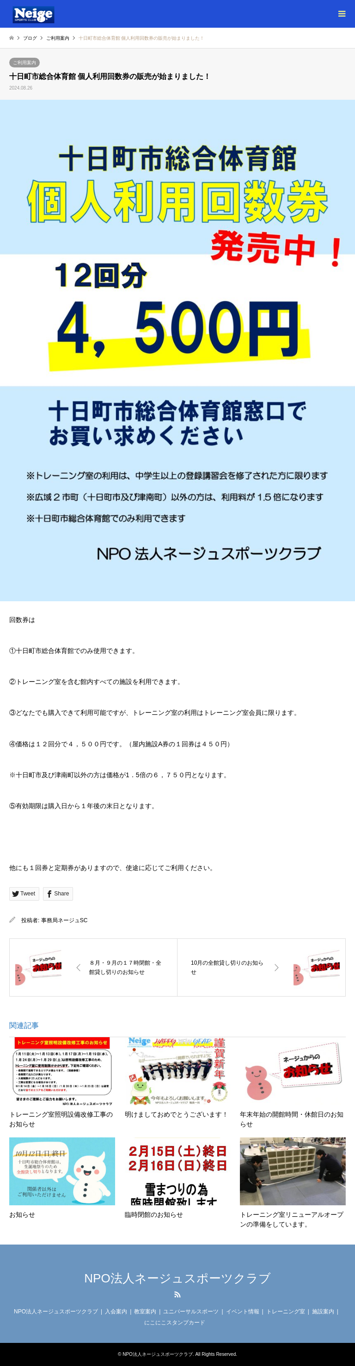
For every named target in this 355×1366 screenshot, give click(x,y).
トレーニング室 (285, 1311)
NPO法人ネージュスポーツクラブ (177, 1278)
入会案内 (116, 1311)
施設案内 (323, 1311)
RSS (177, 1294)
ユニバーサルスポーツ (191, 1311)
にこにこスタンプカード (174, 1322)
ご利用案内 (24, 62)
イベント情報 (242, 1311)
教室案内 (145, 1311)
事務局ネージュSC (64, 920)
